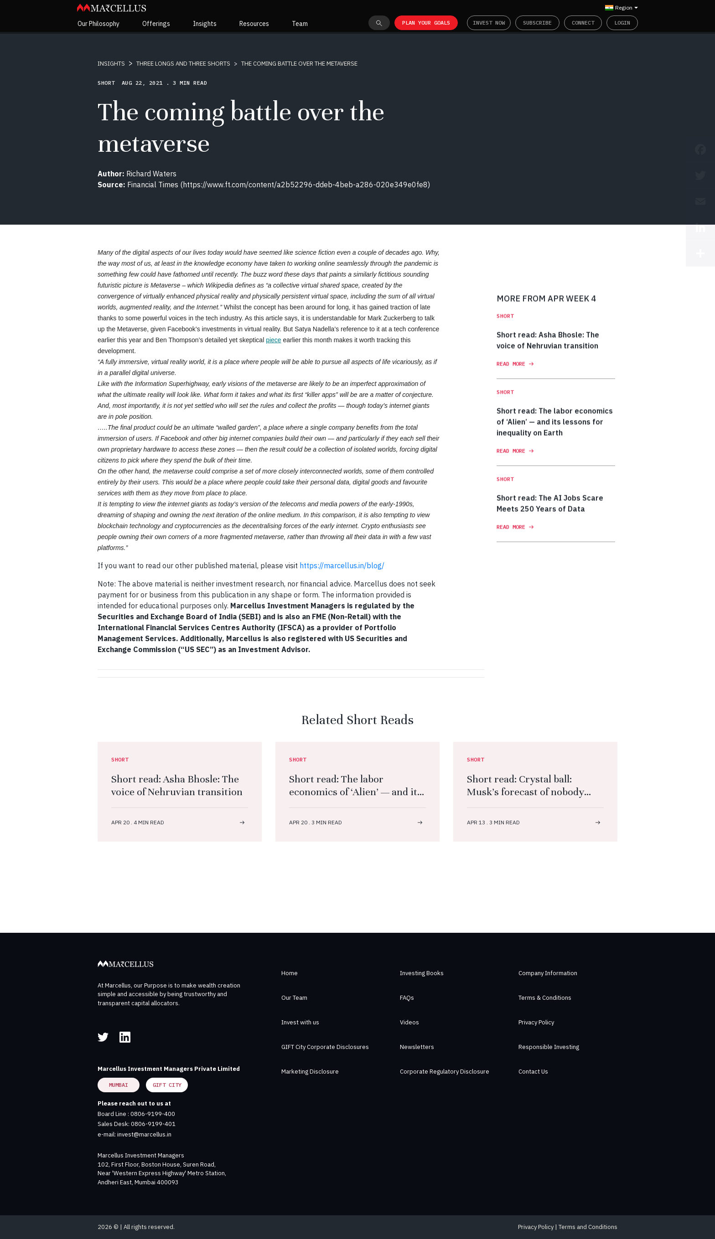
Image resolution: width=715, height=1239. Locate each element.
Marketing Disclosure (310, 1071)
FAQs (407, 998)
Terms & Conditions (544, 998)
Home (289, 973)
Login (622, 22)
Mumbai (118, 1084)
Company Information (547, 973)
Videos (409, 1022)
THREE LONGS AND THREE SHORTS (183, 63)
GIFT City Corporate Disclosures (325, 1047)
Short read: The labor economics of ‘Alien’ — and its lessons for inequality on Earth (355, 798)
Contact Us (533, 1071)
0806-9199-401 (153, 1124)
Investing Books (422, 973)
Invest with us (300, 1022)
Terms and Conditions (588, 1227)
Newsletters (417, 1047)
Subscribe (537, 22)
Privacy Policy (536, 1022)
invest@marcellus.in (144, 1134)
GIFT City (167, 1084)
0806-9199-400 (152, 1114)
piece (273, 340)
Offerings (156, 24)
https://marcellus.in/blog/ (342, 565)
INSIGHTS (111, 63)
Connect (583, 22)
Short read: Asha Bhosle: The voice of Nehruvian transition (177, 785)
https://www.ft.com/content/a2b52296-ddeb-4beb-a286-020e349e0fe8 (305, 184)
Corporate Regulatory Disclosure (444, 1071)
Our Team (294, 998)
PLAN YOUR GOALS (426, 22)
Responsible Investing (548, 1047)
